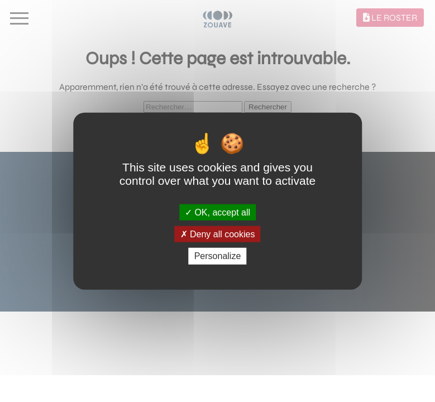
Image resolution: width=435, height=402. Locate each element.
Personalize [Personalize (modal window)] (217, 256)
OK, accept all (217, 212)
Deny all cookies (217, 234)
